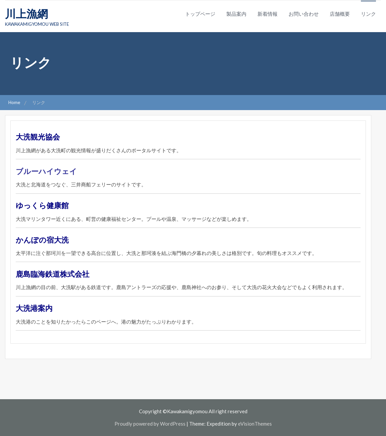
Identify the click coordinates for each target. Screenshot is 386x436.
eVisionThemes (255, 424)
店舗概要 (340, 14)
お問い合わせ (304, 14)
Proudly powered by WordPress (149, 424)
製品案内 (236, 14)
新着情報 (267, 14)
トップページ (200, 14)
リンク (368, 14)
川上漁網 (26, 13)
